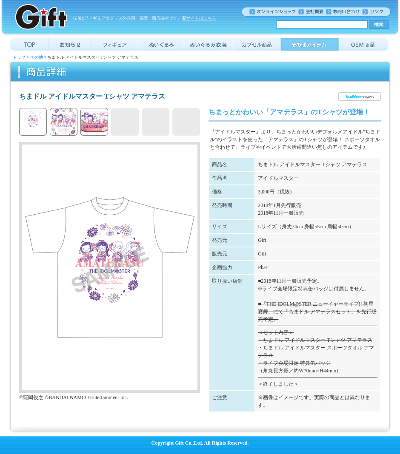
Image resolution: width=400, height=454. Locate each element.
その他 (36, 57)
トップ (19, 57)
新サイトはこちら (199, 18)
